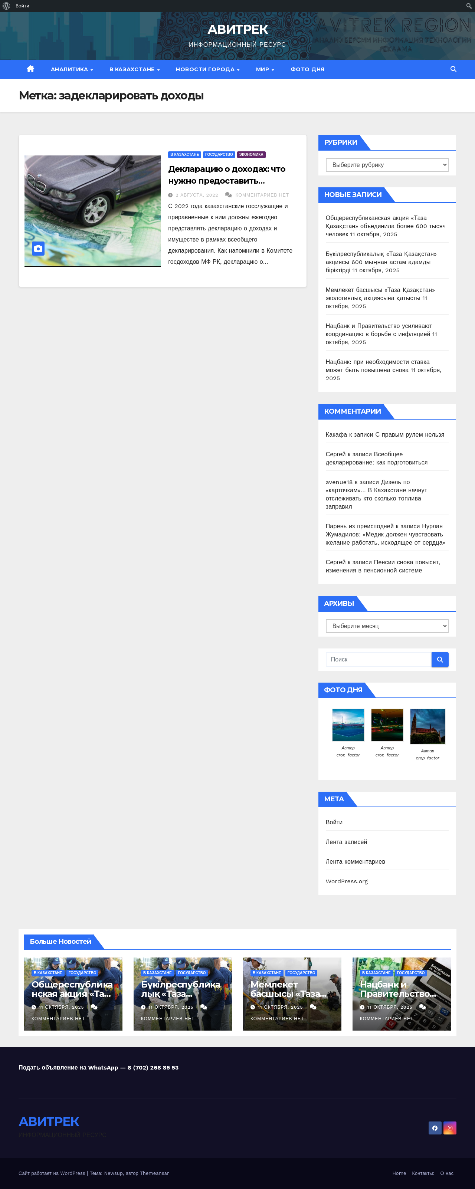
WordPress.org (347, 881)
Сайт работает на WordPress (53, 1173)
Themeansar (154, 1173)
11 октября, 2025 (62, 1007)
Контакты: (423, 1173)
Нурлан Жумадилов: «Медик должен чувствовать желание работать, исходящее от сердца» (386, 534)
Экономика (251, 154)
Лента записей (346, 841)
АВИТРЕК (237, 29)
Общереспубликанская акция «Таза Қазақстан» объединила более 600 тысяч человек (386, 226)
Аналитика (70, 69)
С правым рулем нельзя (410, 434)
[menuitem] (6, 6)
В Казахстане (133, 69)
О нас (446, 1173)
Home (399, 1173)
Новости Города (206, 69)
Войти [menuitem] (22, 6)
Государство (219, 154)
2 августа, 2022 (198, 195)
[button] (453, 69)
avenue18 (339, 482)
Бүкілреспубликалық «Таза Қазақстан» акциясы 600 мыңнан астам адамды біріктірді (381, 262)
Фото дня (308, 69)
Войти (334, 822)
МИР (263, 69)
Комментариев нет (262, 195)
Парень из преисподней (360, 526)
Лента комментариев (355, 861)
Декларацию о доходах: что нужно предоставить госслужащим (226, 181)
